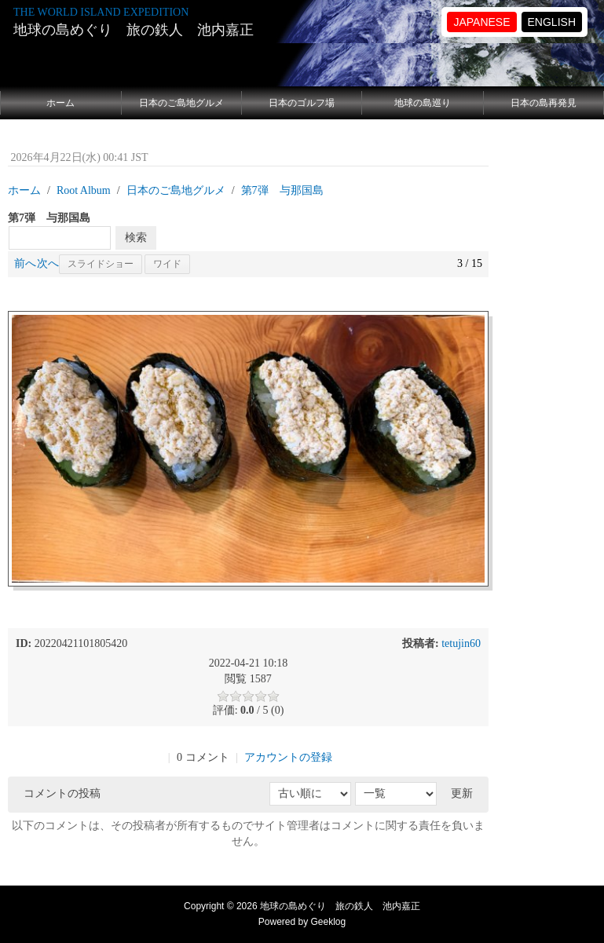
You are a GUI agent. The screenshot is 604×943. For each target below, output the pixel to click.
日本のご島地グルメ (181, 102)
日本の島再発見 (544, 102)
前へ (25, 263)
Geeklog (328, 921)
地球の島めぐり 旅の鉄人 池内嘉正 (133, 30)
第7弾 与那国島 (282, 190)
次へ (48, 263)
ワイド (167, 263)
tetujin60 (461, 643)
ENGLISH (552, 22)
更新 (462, 793)
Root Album (84, 190)
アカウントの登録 (288, 757)
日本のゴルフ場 (302, 102)
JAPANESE (481, 22)
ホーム (60, 102)
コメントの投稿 (62, 793)
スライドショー (101, 263)
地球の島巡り (422, 102)
